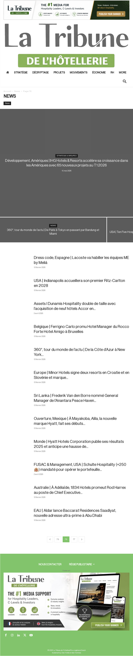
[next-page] (82, 539)
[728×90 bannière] (66, 602)
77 (74, 539)
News (17, 91)
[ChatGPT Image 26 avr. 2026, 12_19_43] (66, 19)
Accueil (7, 91)
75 (58, 539)
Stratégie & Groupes (67, 156)
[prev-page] (50, 539)
